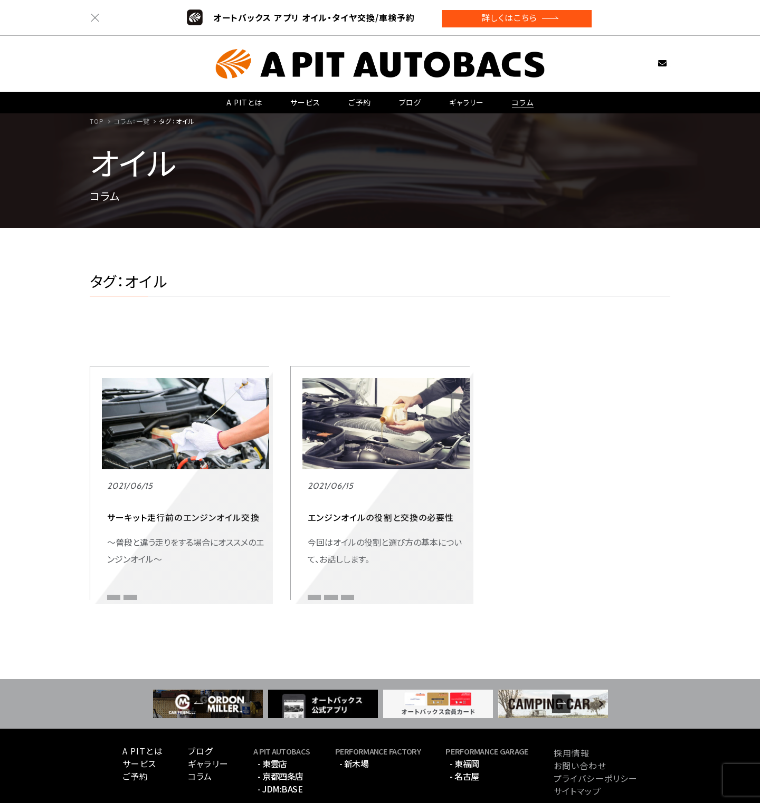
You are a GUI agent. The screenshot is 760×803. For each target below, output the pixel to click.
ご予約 (359, 98)
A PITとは (244, 98)
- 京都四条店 (280, 736)
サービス (305, 98)
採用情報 (572, 712)
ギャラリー (466, 98)
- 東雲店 (272, 723)
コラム (522, 98)
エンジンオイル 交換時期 (345, 536)
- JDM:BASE (280, 748)
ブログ (409, 98)
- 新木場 (354, 723)
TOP (97, 121)
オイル (116, 536)
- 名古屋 (464, 736)
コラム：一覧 (132, 121)
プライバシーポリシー (596, 737)
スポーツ (118, 516)
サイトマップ (577, 750)
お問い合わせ (645, 58)
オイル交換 (323, 553)
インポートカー (330, 516)
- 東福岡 (464, 723)
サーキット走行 (164, 536)
